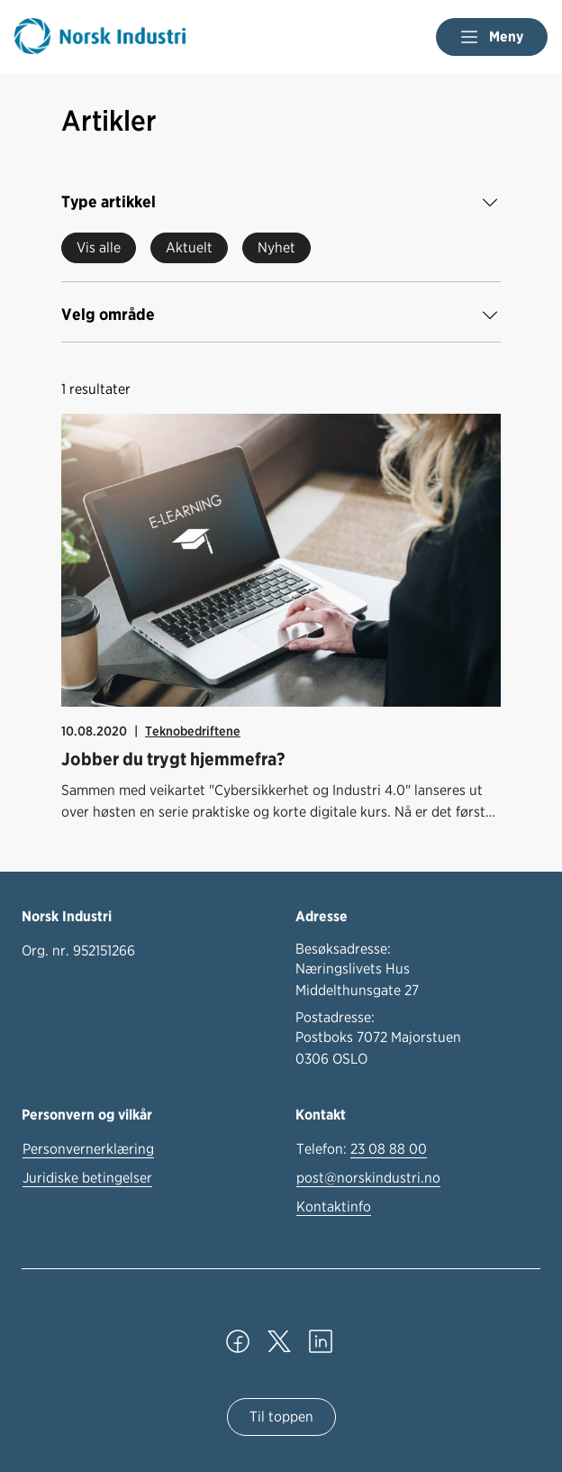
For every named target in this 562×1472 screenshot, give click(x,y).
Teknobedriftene (192, 730)
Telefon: (361, 1149)
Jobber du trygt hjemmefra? (173, 759)
